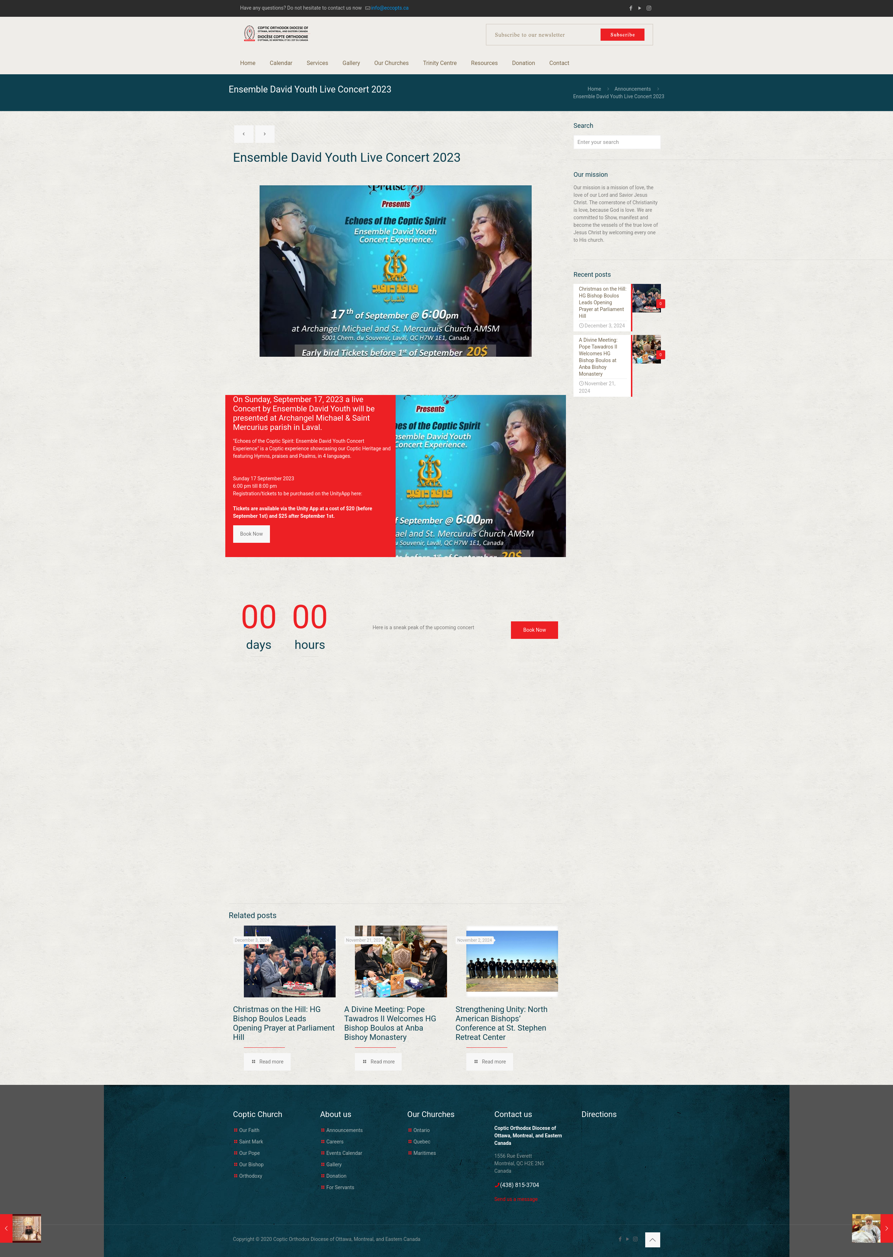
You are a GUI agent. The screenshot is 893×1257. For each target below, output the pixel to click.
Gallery (334, 1164)
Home (594, 89)
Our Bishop (251, 1164)
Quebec (421, 1142)
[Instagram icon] (649, 8)
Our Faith (249, 1130)
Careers (334, 1142)
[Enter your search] (617, 142)
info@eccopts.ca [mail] (389, 8)
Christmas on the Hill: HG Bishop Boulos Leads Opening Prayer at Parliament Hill (284, 1023)
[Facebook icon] (631, 8)
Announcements (632, 89)
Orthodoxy (250, 1176)
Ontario (421, 1130)
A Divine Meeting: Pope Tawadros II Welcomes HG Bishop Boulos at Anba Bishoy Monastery (390, 1023)
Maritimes (424, 1153)
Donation (336, 1176)
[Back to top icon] (652, 1239)
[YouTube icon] (640, 8)
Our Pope (249, 1153)
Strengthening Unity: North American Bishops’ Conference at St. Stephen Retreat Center (502, 1023)
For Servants (340, 1187)
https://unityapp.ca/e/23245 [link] (264, 501)
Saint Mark (251, 1142)
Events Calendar (344, 1153)
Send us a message (516, 1199)
